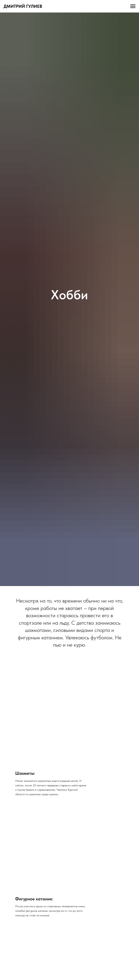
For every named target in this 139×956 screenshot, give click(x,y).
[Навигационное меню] (132, 6)
